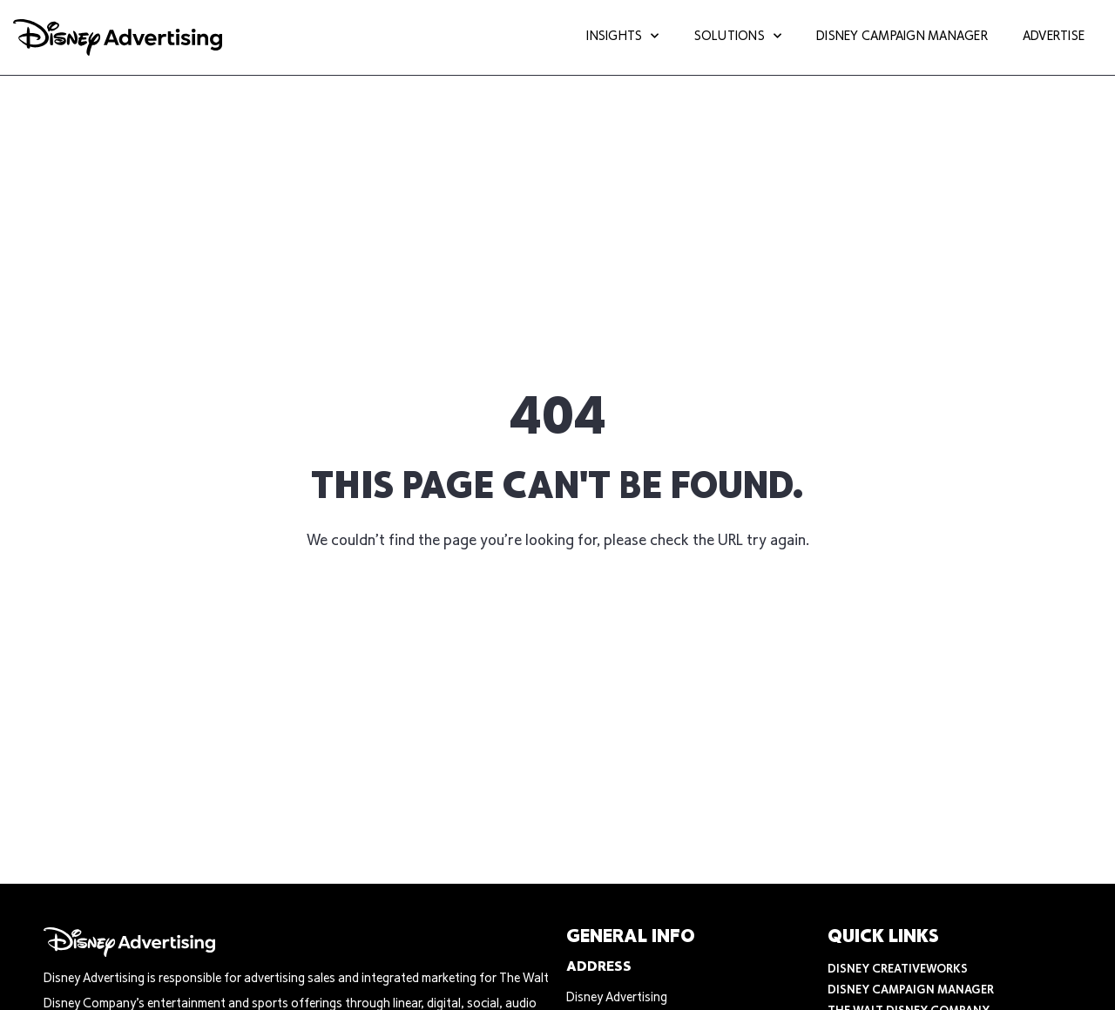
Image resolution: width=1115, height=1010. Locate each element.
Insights (622, 38)
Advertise (1054, 37)
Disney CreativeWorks (898, 970)
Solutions (738, 38)
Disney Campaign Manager (902, 37)
